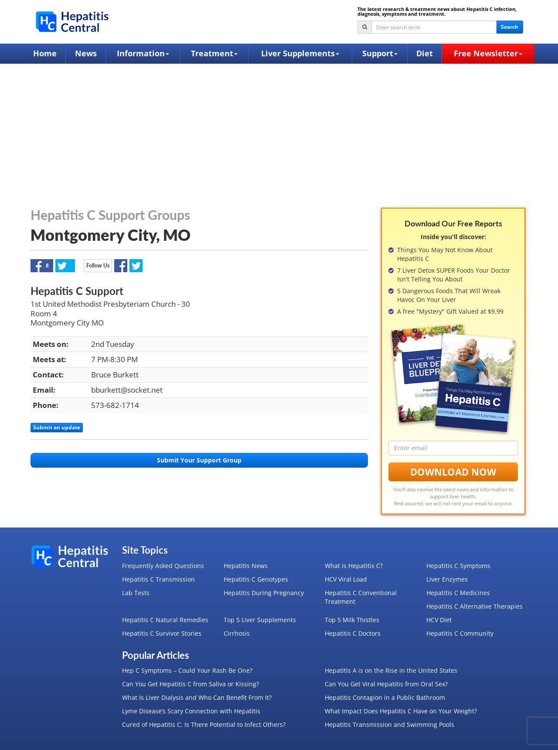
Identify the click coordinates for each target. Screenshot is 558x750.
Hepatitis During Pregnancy (264, 593)
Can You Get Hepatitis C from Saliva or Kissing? (190, 684)
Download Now (453, 471)
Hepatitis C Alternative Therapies (474, 606)
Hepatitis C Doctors (353, 633)
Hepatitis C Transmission (158, 579)
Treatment (214, 53)
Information (143, 53)
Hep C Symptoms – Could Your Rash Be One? (187, 670)
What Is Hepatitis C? (354, 566)
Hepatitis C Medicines (458, 593)
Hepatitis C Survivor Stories (161, 633)
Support (380, 53)
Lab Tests (136, 593)
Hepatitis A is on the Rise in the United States (391, 670)
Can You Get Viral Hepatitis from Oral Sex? (386, 684)
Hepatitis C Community (459, 633)
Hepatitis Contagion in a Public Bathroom (385, 697)
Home (45, 53)
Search (509, 27)
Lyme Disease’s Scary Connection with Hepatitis (191, 711)
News (86, 53)
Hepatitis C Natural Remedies (165, 620)
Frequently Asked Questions (163, 566)
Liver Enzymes (447, 579)
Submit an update (56, 427)
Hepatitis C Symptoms (458, 566)
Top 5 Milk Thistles (352, 620)
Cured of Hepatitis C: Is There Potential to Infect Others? (204, 724)
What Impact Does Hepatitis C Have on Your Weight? (401, 711)
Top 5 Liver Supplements (260, 620)
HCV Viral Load (346, 579)
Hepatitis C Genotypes (256, 579)
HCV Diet (439, 620)
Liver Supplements (300, 53)
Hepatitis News (246, 566)
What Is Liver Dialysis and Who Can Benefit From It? (197, 697)
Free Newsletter (488, 53)
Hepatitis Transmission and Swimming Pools (389, 724)
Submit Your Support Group (199, 460)
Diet (424, 53)
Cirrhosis (237, 633)
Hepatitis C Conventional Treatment (361, 597)
